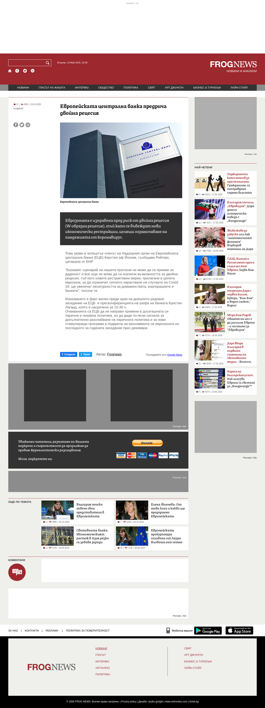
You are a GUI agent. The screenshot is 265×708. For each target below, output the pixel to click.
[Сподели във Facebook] (15, 124)
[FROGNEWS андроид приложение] (208, 630)
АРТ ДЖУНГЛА (174, 87)
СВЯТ (151, 87)
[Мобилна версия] (179, 630)
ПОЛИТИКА (131, 87)
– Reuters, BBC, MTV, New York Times (239, 353)
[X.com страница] (25, 71)
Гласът (100, 654)
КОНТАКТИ (32, 630)
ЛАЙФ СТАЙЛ (239, 87)
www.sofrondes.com (176, 701)
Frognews (114, 354)
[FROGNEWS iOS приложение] (239, 630)
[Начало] (10, 71)
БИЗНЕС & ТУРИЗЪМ (207, 87)
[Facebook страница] (17, 71)
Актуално (102, 668)
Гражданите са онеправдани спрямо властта (239, 183)
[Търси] (48, 63)
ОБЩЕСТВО (106, 87)
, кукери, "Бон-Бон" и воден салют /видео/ (240, 296)
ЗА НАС (13, 630)
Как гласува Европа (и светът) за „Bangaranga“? (241, 379)
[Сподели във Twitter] (21, 124)
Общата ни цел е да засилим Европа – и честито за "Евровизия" (241, 322)
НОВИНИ (23, 87)
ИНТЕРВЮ (82, 87)
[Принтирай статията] (27, 124)
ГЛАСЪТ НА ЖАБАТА (52, 87)
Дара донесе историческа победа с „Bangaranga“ (240, 211)
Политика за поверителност (88, 630)
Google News (174, 354)
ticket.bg (194, 701)
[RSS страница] (33, 71)
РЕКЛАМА (52, 630)
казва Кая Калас (240, 266)
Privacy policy (128, 701)
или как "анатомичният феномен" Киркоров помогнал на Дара (240, 240)
